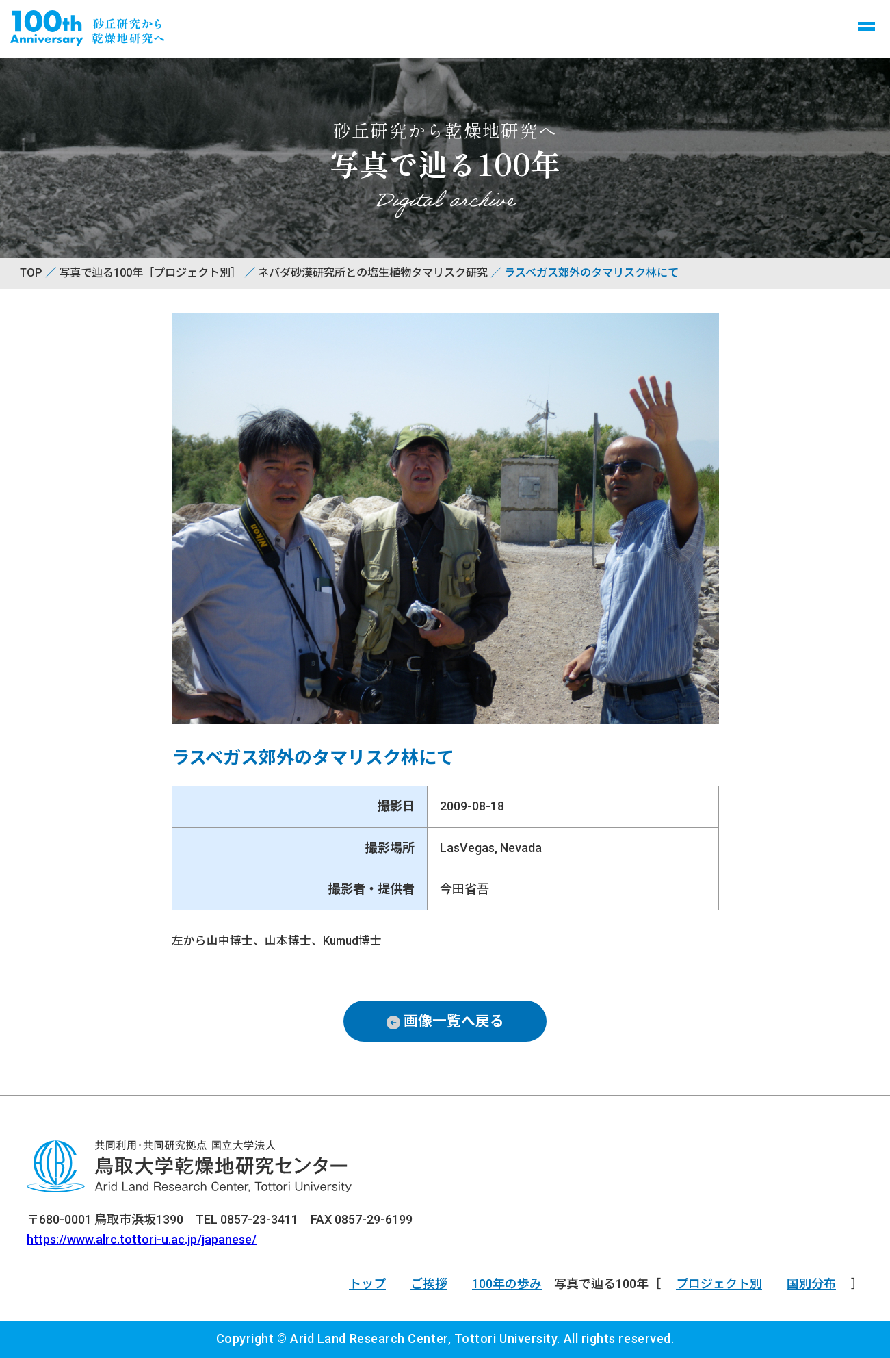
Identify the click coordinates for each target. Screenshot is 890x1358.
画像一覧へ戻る (454, 1021)
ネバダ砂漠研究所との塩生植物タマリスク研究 (373, 272)
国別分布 (811, 1284)
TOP (31, 272)
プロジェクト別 (719, 1284)
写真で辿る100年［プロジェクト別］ (150, 272)
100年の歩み (507, 1284)
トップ (367, 1284)
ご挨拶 (428, 1284)
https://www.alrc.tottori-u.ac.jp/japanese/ (142, 1239)
